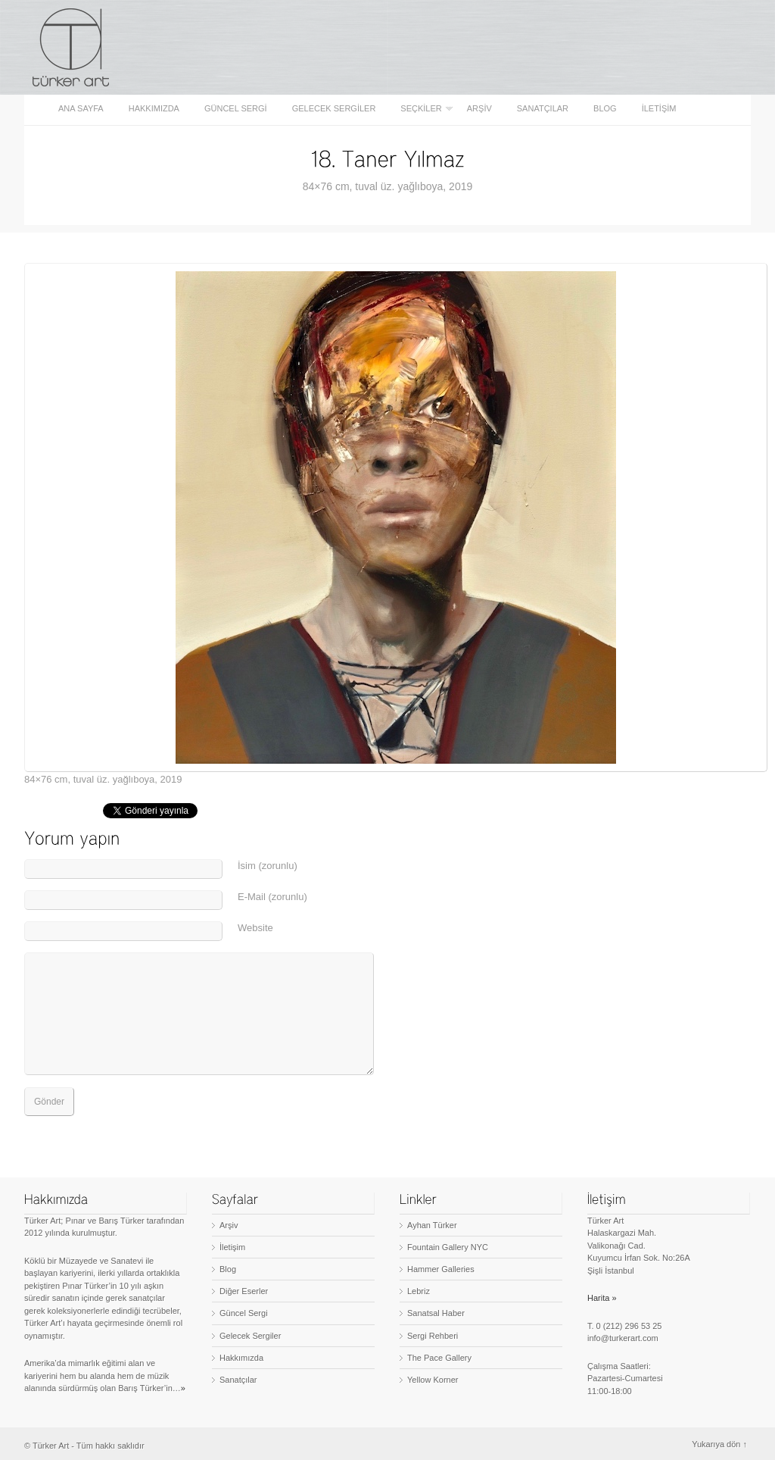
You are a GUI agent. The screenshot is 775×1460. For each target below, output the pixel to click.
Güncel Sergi (235, 109)
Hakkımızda (154, 109)
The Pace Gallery (439, 1357)
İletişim (659, 109)
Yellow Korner (432, 1379)
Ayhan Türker (432, 1225)
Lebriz (418, 1291)
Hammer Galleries (441, 1269)
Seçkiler (422, 109)
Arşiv (479, 109)
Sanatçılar (542, 109)
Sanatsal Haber (436, 1313)
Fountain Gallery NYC (447, 1247)
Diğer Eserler (243, 1291)
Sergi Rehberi (432, 1335)
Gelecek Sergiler (334, 109)
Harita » (602, 1297)
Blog (605, 109)
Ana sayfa (81, 109)
